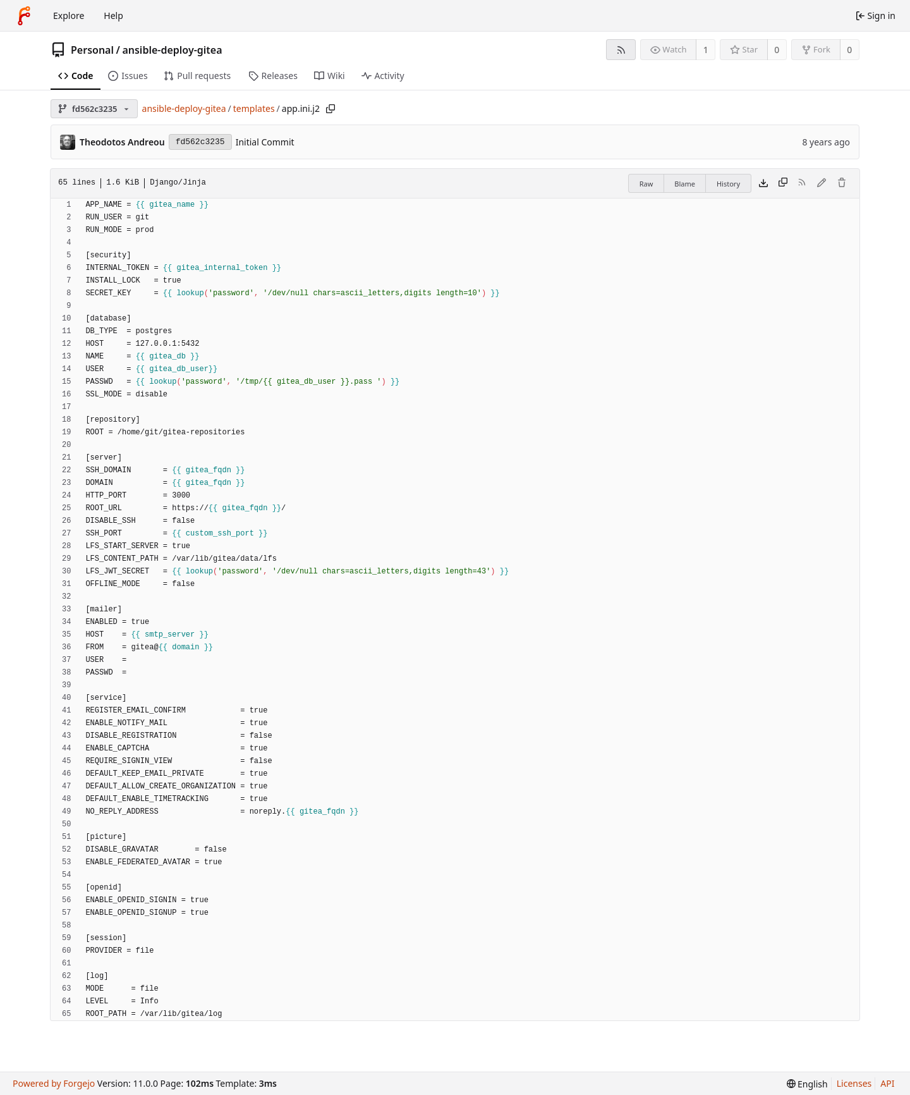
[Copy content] (783, 183)
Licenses (854, 1083)
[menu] (807, 1084)
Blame (684, 183)
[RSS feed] (621, 49)
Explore (68, 15)
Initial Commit (265, 142)
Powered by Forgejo (54, 1083)
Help (113, 15)
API (887, 1083)
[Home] (24, 15)
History (728, 183)
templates (254, 108)
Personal (92, 50)
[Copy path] (330, 109)
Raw (646, 183)
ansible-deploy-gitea (172, 50)
